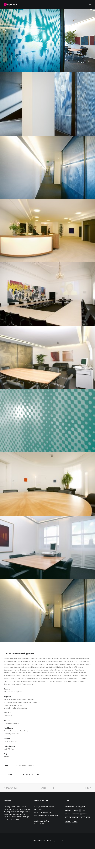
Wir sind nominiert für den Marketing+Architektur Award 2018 (46, 814)
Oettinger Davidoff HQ (41, 821)
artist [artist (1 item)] (78, 807)
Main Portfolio (47, 788)
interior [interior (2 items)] (84, 814)
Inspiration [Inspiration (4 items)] (76, 814)
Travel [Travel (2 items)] (75, 821)
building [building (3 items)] (76, 810)
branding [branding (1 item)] (68, 810)
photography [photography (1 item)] (74, 818)
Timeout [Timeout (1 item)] (68, 821)
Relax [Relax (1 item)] (82, 818)
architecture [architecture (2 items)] (69, 807)
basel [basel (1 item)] (84, 807)
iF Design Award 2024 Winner (44, 807)
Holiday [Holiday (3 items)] (67, 814)
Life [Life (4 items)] (66, 818)
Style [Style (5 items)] (88, 818)
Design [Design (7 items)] (83, 810)
